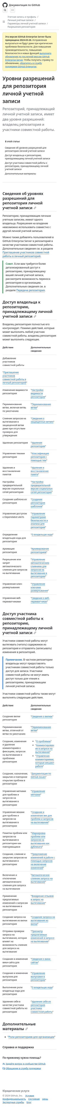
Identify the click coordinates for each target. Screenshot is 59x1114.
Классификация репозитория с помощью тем (40, 457)
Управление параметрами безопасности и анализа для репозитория (39, 520)
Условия (29, 1095)
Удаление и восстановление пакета (40, 471)
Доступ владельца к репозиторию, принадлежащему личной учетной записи (28, 309)
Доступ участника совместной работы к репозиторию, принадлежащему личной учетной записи (28, 623)
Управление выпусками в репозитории (38, 976)
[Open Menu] (12, 10)
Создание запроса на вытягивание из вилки (43, 920)
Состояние (34, 1098)
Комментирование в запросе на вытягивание (44, 748)
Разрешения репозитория (21, 26)
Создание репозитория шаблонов (38, 503)
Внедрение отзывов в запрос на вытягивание (42, 899)
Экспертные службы (13, 1102)
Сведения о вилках (42, 716)
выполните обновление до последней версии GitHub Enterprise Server (28, 56)
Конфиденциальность (14, 1098)
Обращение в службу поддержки (22, 1068)
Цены (45, 1098)
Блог (29, 1102)
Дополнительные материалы (19, 1026)
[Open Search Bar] (5, 10)
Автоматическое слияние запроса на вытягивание (42, 878)
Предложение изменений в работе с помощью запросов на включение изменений (43, 860)
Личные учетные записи (21, 20)
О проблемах (43, 741)
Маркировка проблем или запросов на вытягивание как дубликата (40, 840)
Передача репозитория (30, 290)
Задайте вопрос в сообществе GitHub (24, 1063)
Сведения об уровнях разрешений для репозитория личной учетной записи (23, 200)
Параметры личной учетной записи (27, 23)
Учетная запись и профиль (22, 16)
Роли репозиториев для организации (31, 1037)
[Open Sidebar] (3, 21)
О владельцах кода (42, 534)
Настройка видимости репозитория (38, 393)
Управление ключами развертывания (39, 587)
